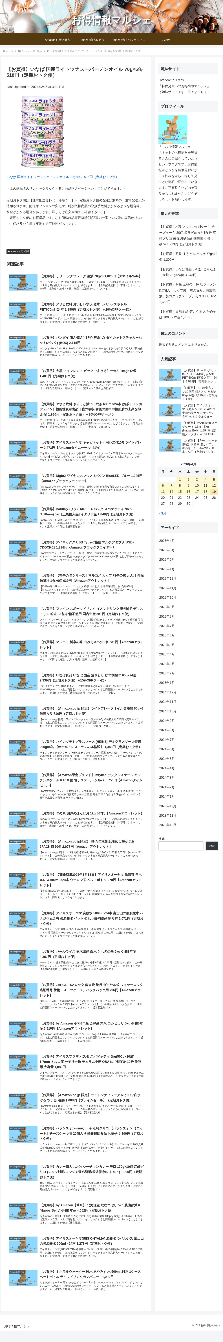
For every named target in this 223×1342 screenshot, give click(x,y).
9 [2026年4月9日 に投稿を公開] (188, 485)
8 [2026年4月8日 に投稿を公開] (180, 485)
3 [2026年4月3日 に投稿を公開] (197, 479)
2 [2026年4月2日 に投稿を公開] (188, 479)
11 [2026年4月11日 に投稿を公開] (205, 485)
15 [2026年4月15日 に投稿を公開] (180, 492)
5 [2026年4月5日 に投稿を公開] (214, 479)
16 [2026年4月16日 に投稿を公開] (188, 492)
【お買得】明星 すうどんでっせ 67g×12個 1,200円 (188, 256)
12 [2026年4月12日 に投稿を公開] (214, 485)
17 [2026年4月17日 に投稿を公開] (197, 492)
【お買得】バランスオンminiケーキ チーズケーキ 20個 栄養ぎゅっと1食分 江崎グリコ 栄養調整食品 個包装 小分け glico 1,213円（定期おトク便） (187, 235)
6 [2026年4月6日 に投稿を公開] (163, 485)
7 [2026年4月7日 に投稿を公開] (171, 485)
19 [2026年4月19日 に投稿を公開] (214, 492)
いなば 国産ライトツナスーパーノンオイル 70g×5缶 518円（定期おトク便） (62, 177)
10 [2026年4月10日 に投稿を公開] (197, 485)
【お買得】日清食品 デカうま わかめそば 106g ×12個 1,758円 (187, 314)
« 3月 (162, 513)
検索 (161, 838)
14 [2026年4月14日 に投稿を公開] (171, 492)
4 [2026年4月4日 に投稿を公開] (205, 479)
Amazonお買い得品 (18, 251)
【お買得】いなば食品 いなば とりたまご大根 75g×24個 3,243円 (187, 272)
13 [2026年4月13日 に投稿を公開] (163, 492)
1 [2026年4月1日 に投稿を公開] (180, 479)
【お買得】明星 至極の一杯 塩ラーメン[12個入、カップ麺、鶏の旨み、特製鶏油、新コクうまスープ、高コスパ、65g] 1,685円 (188, 293)
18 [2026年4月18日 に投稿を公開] (205, 492)
